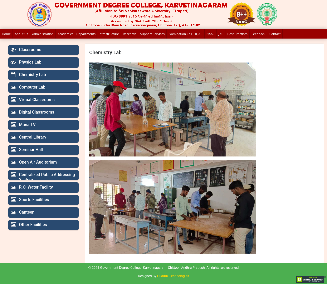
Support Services (152, 34)
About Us (21, 34)
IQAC (198, 34)
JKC (221, 34)
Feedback (258, 34)
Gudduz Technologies (173, 276)
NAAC (210, 34)
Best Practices (237, 34)
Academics (65, 34)
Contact (274, 34)
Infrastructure (109, 34)
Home (6, 34)
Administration (43, 34)
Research (129, 34)
